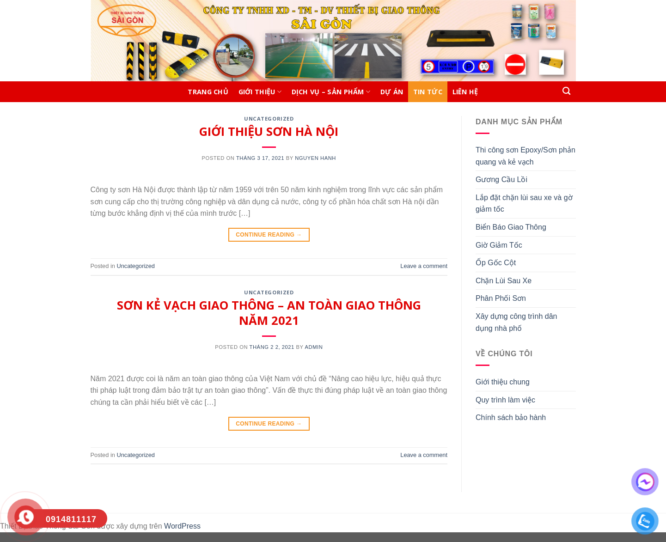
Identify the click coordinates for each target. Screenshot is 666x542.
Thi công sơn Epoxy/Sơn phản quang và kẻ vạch (525, 156)
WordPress (182, 526)
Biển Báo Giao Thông (511, 227)
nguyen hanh (315, 158)
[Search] (567, 91)
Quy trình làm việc (505, 400)
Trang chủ (208, 91)
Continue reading (269, 235)
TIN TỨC (427, 91)
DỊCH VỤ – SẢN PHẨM (331, 91)
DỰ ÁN (391, 91)
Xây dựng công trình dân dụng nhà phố (516, 322)
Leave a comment (423, 265)
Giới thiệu (259, 91)
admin (314, 347)
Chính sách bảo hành (511, 417)
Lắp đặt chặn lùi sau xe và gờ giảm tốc (524, 203)
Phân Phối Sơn (501, 298)
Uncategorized (268, 118)
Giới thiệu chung (503, 382)
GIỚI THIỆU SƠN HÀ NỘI (268, 131)
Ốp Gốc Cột (496, 263)
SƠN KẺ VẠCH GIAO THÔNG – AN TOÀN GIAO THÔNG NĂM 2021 (269, 313)
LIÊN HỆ (465, 91)
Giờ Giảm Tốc (499, 245)
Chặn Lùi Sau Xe (504, 281)
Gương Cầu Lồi (501, 179)
